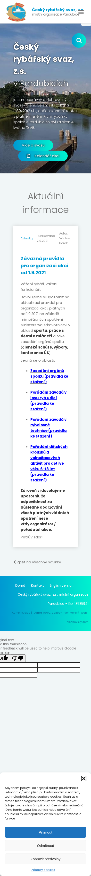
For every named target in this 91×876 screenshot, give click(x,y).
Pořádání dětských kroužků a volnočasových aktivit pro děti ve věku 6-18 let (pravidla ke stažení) (48, 463)
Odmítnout (45, 846)
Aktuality (27, 238)
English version (62, 585)
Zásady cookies (43, 870)
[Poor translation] (17, 658)
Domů (20, 585)
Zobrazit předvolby (45, 859)
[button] (83, 778)
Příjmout (45, 832)
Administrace (21, 613)
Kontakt (37, 585)
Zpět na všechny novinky (37, 562)
